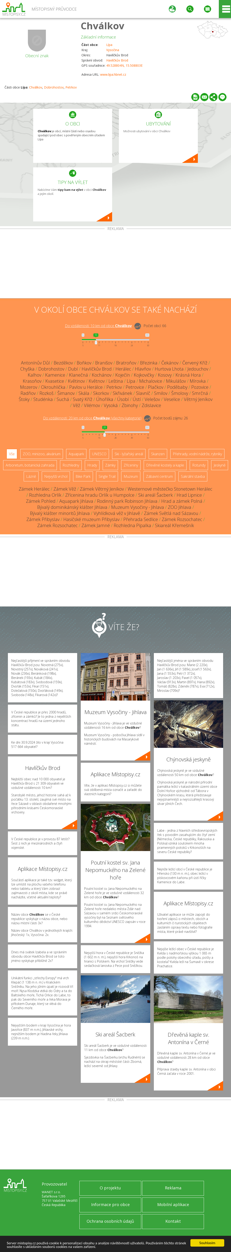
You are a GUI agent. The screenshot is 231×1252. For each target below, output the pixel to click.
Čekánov (169, 363)
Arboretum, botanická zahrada (30, 465)
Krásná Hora (188, 375)
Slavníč (143, 393)
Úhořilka (104, 399)
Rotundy (199, 465)
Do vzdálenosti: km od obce (98, 325)
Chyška (27, 369)
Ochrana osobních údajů (110, 1221)
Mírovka (198, 381)
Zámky (110, 465)
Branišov (103, 363)
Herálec (123, 369)
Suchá (63, 399)
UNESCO (99, 453)
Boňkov (84, 363)
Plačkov (155, 387)
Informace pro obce (110, 1204)
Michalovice (150, 381)
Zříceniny (131, 465)
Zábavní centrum (159, 476)
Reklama (173, 1188)
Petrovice (135, 387)
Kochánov (101, 375)
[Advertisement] (115, 264)
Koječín (122, 375)
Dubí (73, 369)
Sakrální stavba (193, 476)
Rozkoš (46, 393)
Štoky (24, 399)
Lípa (109, 45)
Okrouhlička (53, 387)
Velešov (152, 399)
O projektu (110, 1188)
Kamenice (55, 375)
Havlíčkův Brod (117, 60)
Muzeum (131, 476)
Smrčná (200, 393)
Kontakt (173, 1221)
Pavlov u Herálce (86, 387)
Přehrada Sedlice (140, 519)
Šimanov (66, 393)
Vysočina (112, 50)
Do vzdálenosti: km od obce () (92, 418)
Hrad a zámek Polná (181, 501)
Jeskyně (220, 465)
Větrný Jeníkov (198, 399)
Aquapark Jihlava (76, 501)
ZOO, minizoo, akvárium (41, 453)
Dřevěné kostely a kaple (165, 465)
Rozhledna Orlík (45, 495)
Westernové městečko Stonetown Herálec (170, 489)
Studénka (43, 399)
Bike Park (83, 476)
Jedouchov (197, 369)
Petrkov (71, 87)
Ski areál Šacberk (155, 495)
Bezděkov (63, 363)
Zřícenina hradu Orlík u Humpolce (99, 495)
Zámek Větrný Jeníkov (102, 489)
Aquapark (76, 453)
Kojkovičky (144, 375)
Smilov (160, 393)
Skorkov (101, 393)
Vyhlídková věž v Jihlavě (117, 513)
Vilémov (92, 405)
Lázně (31, 476)
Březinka (148, 363)
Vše (12, 453)
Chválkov (102, 25)
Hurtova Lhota (169, 369)
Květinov (76, 381)
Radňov (28, 393)
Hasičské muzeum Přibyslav (91, 519)
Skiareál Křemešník (174, 525)
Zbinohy (130, 405)
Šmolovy (179, 393)
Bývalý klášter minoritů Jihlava (60, 513)
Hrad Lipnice (189, 495)
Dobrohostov (54, 87)
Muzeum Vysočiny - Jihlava (137, 507)
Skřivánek (122, 393)
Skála (84, 393)
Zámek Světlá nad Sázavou (171, 513)
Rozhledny (70, 465)
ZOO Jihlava (179, 507)
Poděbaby (177, 387)
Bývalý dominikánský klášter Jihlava (72, 507)
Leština (116, 381)
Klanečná (78, 375)
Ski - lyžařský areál (129, 453)
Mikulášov (176, 381)
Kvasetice (54, 381)
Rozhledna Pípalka (132, 525)
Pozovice (199, 387)
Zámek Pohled (40, 501)
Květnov (97, 381)
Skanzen (158, 453)
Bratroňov (126, 363)
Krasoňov (32, 381)
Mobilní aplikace (173, 1204)
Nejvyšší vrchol (55, 476)
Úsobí (123, 399)
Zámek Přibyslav (43, 519)
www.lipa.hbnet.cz (113, 74)
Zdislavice (151, 405)
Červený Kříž (194, 363)
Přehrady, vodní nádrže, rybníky (197, 453)
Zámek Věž (64, 489)
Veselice (172, 399)
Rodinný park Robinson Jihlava (127, 501)
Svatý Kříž (82, 399)
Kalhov (34, 375)
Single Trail (107, 476)
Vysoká (111, 405)
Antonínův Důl (35, 363)
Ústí (137, 399)
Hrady (92, 465)
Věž (76, 405)
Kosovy (165, 375)
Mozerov (28, 387)
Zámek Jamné (95, 525)
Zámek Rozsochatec (182, 519)
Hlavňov (143, 369)
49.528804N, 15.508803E (124, 65)
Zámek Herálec (34, 489)
